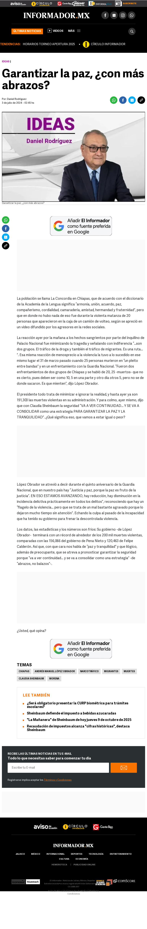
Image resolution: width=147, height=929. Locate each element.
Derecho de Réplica (78, 891)
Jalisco (20, 854)
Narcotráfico (89, 671)
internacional (55, 854)
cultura (64, 859)
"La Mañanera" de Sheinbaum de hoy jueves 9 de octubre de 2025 (79, 720)
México (35, 854)
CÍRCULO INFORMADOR (108, 44)
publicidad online (84, 865)
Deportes (76, 854)
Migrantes (111, 671)
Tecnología (96, 854)
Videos (55, 31)
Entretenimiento (121, 854)
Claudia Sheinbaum (31, 679)
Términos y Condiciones (58, 780)
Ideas (6, 61)
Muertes (129, 671)
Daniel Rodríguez (17, 99)
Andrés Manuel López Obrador (55, 671)
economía (82, 859)
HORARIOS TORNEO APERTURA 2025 (49, 44)
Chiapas (24, 671)
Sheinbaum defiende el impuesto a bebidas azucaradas (71, 713)
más (74, 31)
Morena (54, 679)
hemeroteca (59, 865)
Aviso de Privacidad (57, 891)
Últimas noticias (27, 31)
